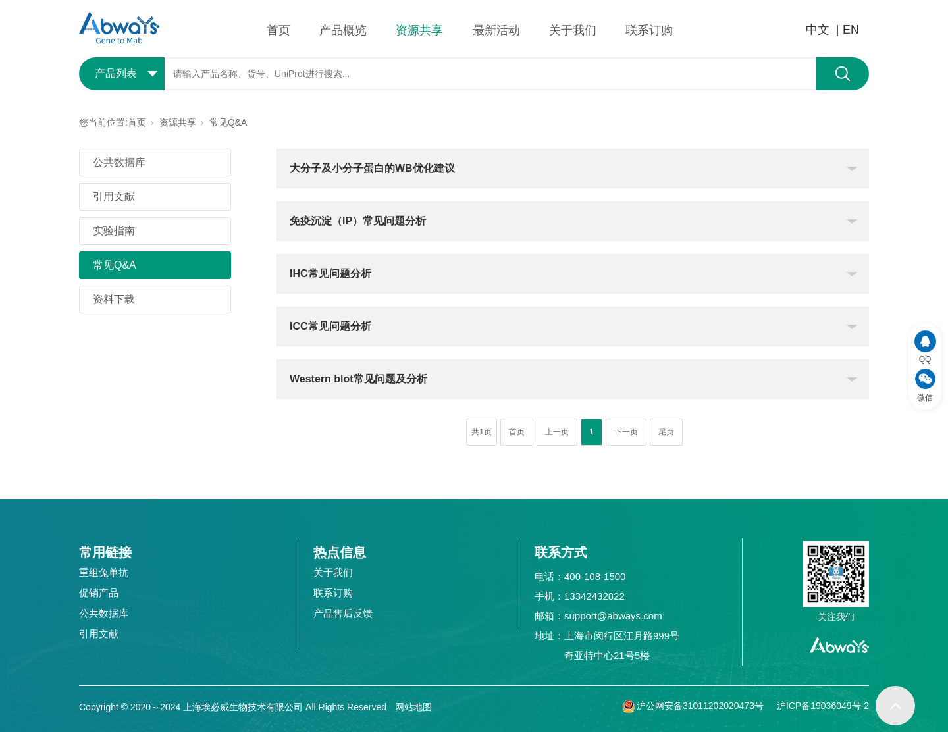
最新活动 (496, 30)
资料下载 (114, 299)
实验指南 (114, 230)
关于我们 (572, 30)
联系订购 (649, 30)
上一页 (557, 431)
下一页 (626, 431)
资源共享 (419, 30)
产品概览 (343, 30)
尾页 (666, 431)
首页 (278, 30)
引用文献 (114, 196)
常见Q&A (228, 122)
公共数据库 (119, 162)
